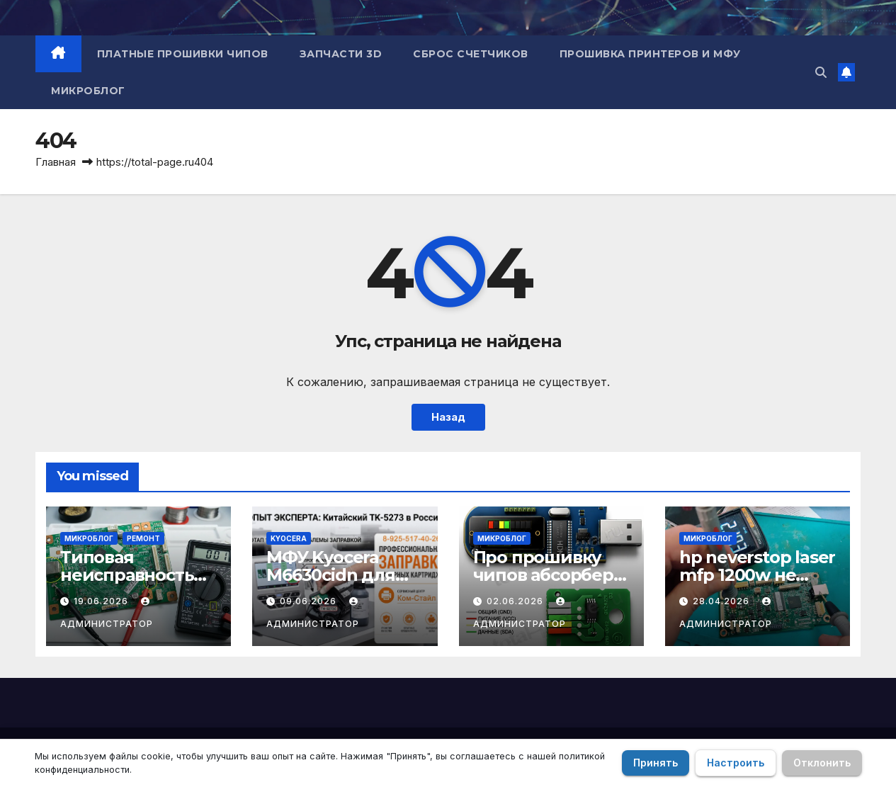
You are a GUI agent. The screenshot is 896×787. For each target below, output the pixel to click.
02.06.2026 (516, 601)
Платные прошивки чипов (182, 53)
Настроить (735, 763)
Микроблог (88, 90)
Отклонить (822, 763)
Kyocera (289, 538)
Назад (448, 417)
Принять (655, 763)
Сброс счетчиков (470, 53)
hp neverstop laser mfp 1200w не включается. (757, 575)
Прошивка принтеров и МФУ (650, 53)
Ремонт (143, 538)
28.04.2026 (722, 601)
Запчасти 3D (341, 53)
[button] (821, 72)
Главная (55, 162)
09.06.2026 (309, 601)
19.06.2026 (102, 601)
